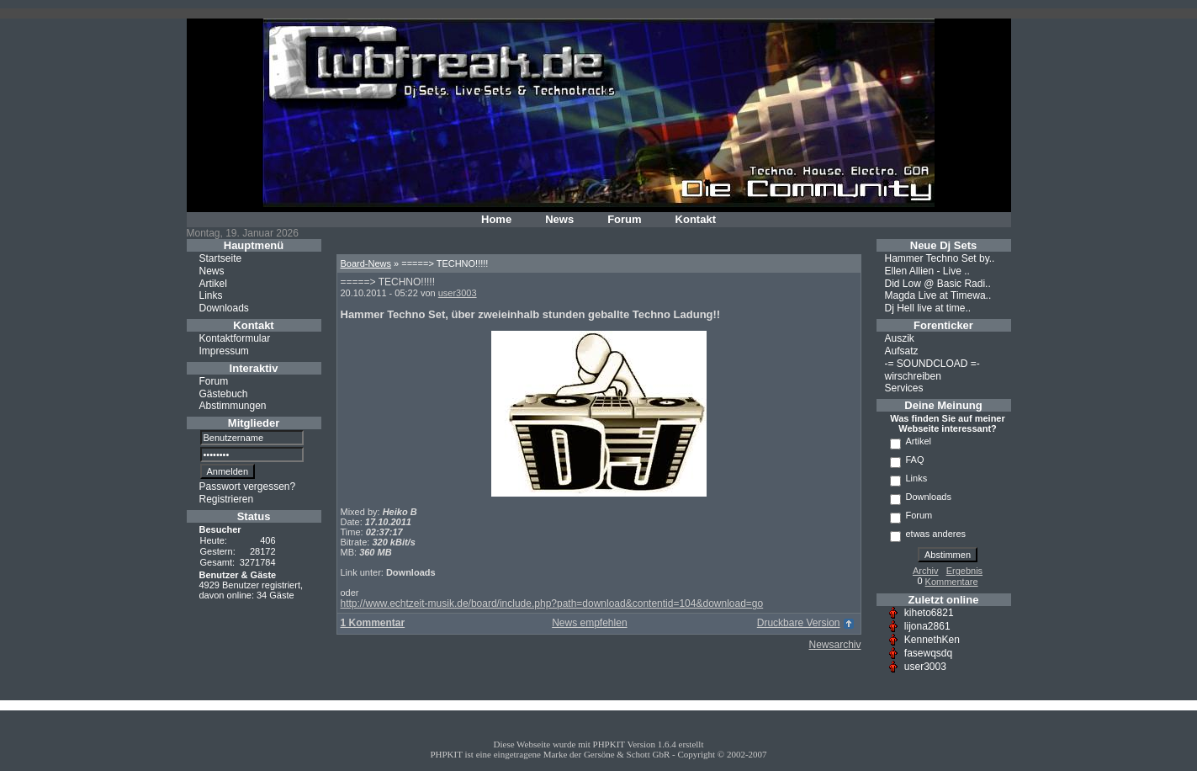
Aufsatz (902, 351)
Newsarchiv (834, 645)
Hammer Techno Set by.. (940, 258)
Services (904, 388)
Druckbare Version (798, 623)
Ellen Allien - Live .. (927, 271)
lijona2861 (927, 626)
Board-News (366, 263)
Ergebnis (964, 571)
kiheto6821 (929, 613)
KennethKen (932, 640)
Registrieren (226, 499)
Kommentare (951, 582)
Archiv (926, 571)
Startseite (220, 258)
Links (211, 295)
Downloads (224, 308)
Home (496, 219)
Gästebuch (223, 393)
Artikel (213, 283)
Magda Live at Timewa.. (938, 295)
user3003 (457, 293)
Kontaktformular (235, 338)
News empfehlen (589, 623)
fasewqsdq (928, 653)
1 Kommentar (373, 623)
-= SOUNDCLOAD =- (932, 364)
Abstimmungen (233, 406)
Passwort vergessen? (247, 486)
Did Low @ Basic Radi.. (938, 283)
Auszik (899, 338)
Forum (624, 219)
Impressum (224, 351)
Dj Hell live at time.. (928, 308)
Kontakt (695, 219)
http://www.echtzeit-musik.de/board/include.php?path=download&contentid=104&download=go (552, 603)
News (559, 219)
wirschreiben (913, 375)
